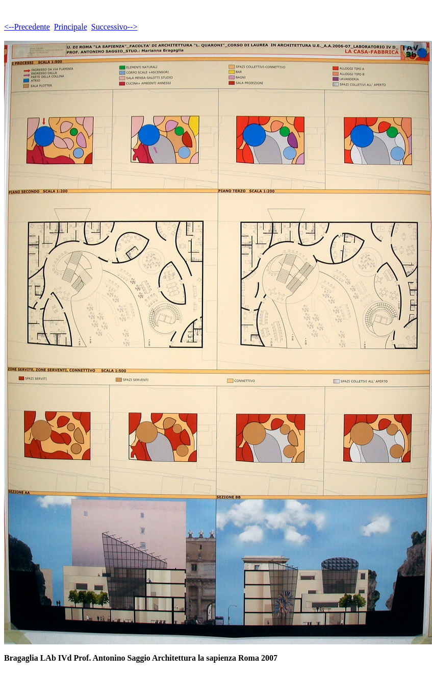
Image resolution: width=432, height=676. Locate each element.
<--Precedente (27, 26)
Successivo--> (114, 26)
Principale (70, 26)
